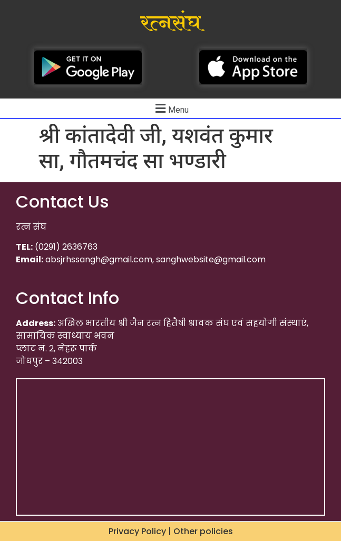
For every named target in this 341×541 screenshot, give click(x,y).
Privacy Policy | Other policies (171, 531)
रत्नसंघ (170, 23)
